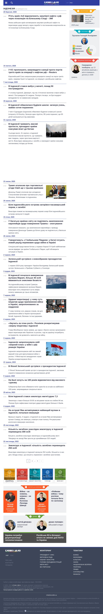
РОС (71, 2)
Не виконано (79, 51)
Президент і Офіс (47, 555)
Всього (77, 53)
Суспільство (78, 572)
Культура (77, 559)
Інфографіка (84, 11)
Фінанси (76, 574)
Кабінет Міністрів (47, 559)
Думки (35, 516)
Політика (77, 567)
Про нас (8, 560)
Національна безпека (82, 564)
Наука (75, 562)
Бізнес (76, 555)
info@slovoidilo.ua (51, 595)
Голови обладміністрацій (50, 562)
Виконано (78, 48)
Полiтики (84, 31)
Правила (8, 565)
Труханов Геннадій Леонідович (84, 35)
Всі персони (45, 567)
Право (75, 569)
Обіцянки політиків (84, 60)
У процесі (78, 46)
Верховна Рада (46, 557)
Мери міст (44, 564)
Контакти (9, 563)
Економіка (77, 557)
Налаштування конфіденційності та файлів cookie (18, 590)
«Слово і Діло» (16, 585)
